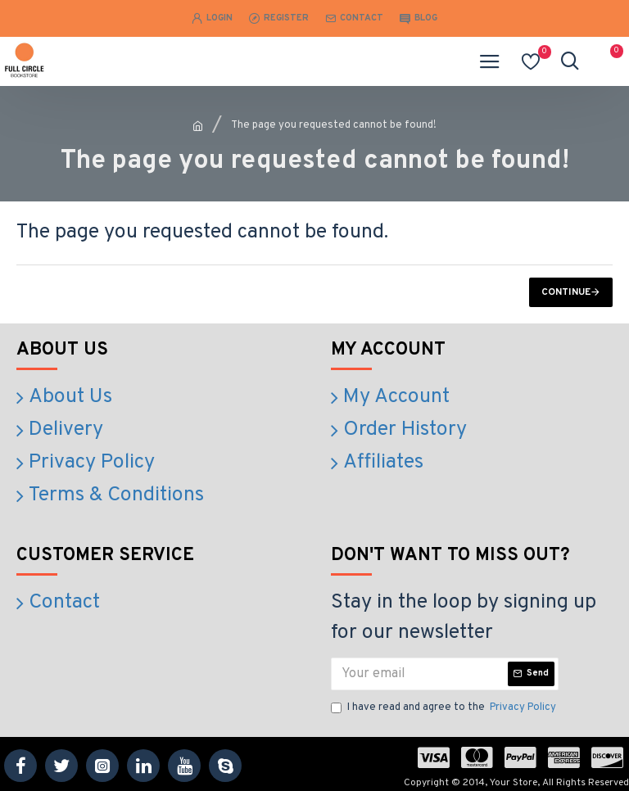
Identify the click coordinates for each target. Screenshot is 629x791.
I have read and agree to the (445, 701)
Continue (566, 292)
